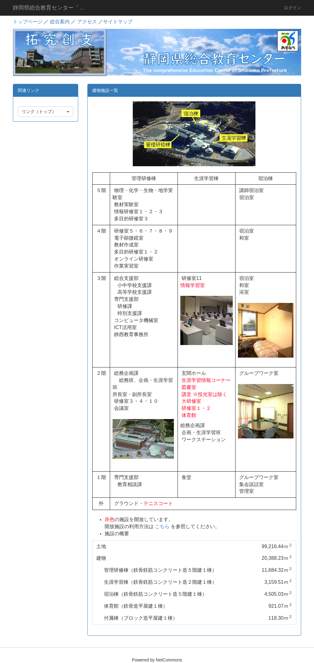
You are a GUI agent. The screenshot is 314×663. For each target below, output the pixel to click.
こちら (162, 526)
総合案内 (60, 21)
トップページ (27, 21)
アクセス (87, 21)
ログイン (292, 7)
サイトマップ (117, 21)
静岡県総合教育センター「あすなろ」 (53, 8)
